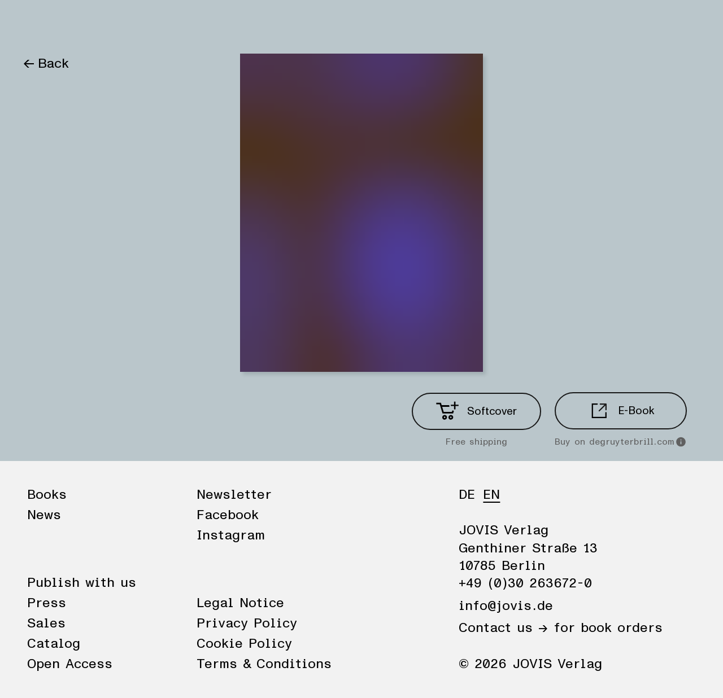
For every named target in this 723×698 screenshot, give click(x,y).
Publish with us (81, 583)
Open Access (69, 664)
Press (46, 603)
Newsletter (234, 495)
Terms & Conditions (264, 664)
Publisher (151, 23)
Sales (46, 623)
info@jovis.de (506, 606)
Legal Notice (240, 603)
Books (42, 23)
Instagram (231, 535)
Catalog (53, 644)
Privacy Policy (247, 623)
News (92, 23)
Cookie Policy (244, 644)
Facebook (228, 515)
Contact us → (503, 628)
